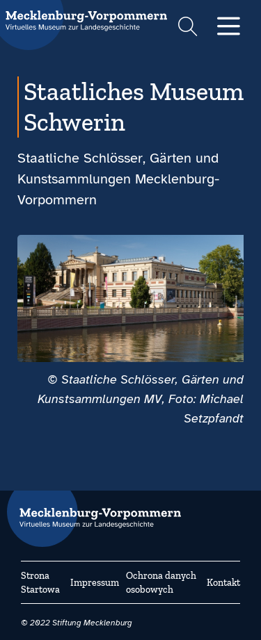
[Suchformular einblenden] (187, 28)
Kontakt (223, 583)
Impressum (94, 583)
